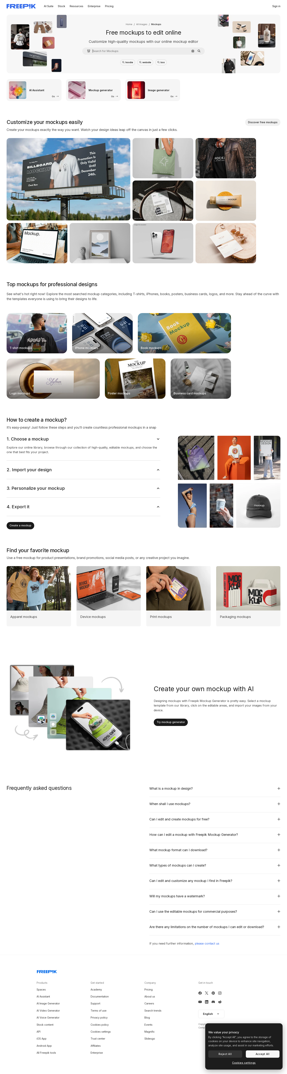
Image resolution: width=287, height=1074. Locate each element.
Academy (96, 989)
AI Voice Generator (48, 1017)
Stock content (45, 1024)
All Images (141, 24)
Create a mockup (20, 525)
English (211, 1014)
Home (129, 24)
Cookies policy (100, 1024)
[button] (87, 51)
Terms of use (99, 1010)
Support (95, 1003)
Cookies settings (101, 1031)
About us (149, 996)
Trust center (98, 1038)
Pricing (109, 6)
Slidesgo (149, 1038)
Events (148, 1024)
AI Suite (48, 6)
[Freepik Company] (47, 970)
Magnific (149, 1031)
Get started (97, 982)
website (145, 62)
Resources (76, 6)
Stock (61, 6)
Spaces (41, 989)
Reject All (225, 1054)
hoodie (127, 62)
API (38, 1031)
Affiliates (96, 1045)
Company (150, 982)
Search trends (152, 1010)
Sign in (276, 6)
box (161, 62)
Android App (44, 1045)
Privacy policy (99, 1017)
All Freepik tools (46, 1052)
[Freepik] (21, 6)
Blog (147, 1017)
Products (42, 982)
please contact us (207, 943)
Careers (149, 1003)
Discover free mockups (262, 122)
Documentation (100, 996)
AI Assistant (43, 996)
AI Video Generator (48, 1010)
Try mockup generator (171, 722)
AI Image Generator (48, 1003)
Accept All (263, 1054)
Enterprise (94, 6)
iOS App (41, 1038)
